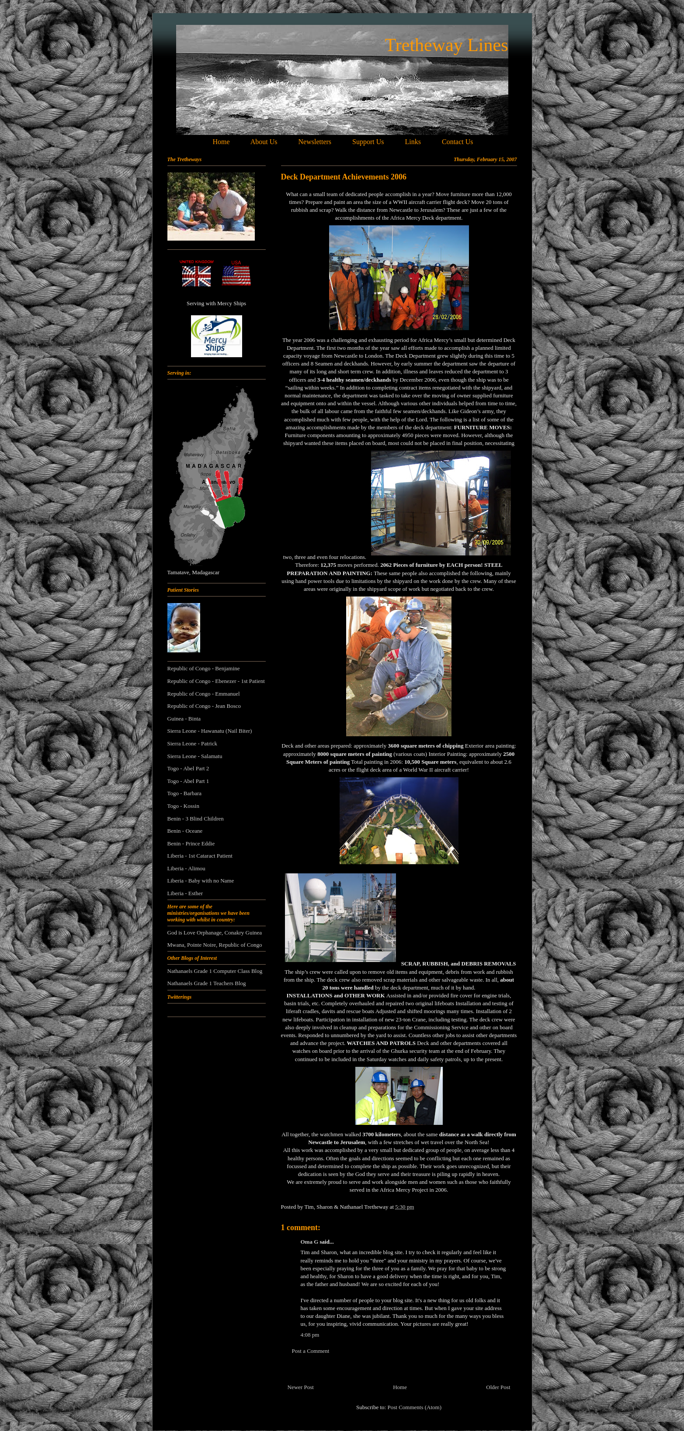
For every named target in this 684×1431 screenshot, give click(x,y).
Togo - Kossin (183, 806)
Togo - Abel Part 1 (188, 781)
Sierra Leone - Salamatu (194, 756)
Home (400, 1387)
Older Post (498, 1387)
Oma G (310, 1241)
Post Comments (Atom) (414, 1407)
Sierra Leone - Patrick (192, 743)
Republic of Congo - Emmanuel (203, 693)
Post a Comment (311, 1351)
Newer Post (301, 1387)
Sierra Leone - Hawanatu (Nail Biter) (209, 731)
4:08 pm (310, 1334)
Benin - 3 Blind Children (195, 818)
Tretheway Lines (446, 45)
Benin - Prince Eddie (191, 843)
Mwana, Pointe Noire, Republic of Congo (214, 944)
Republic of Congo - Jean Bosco (204, 706)
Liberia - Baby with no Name (200, 880)
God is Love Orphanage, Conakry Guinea (214, 932)
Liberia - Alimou (186, 868)
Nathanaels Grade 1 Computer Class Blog (215, 971)
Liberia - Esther (185, 893)
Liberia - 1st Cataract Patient (200, 855)
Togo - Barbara (184, 793)
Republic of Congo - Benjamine (203, 668)
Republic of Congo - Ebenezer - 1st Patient (216, 681)
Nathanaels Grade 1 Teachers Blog (206, 983)
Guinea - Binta (184, 718)
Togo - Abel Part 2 (188, 768)
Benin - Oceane (185, 831)
